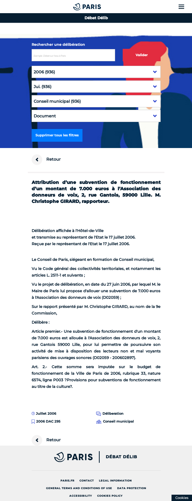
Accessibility (80, 495)
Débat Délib (121, 457)
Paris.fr (67, 480)
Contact (86, 480)
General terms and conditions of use (79, 488)
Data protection (131, 488)
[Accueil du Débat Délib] (77, 6)
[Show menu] (184, 6)
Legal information (115, 480)
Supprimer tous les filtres (57, 135)
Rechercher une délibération (58, 45)
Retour (46, 159)
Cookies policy (110, 495)
